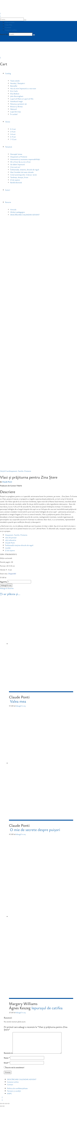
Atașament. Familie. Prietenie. (16, 535)
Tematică (8, 147)
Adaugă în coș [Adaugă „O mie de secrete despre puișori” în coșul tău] (20, 834)
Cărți (2, 471)
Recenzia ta (8, 1053)
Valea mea (18, 701)
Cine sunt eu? (15, 167)
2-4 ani (13, 131)
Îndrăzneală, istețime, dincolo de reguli (24, 169)
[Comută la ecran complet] (6, 1103)
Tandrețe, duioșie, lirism (19, 177)
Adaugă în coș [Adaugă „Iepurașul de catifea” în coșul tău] (20, 1012)
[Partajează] (3, 1103)
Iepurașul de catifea (46, 1007)
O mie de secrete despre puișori (35, 829)
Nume (7, 1058)
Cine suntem (10, 22)
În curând (13, 114)
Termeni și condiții (14, 1091)
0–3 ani (13, 129)
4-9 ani (6, 471)
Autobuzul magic (16, 101)
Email (6, 1062)
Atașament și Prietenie (18, 156)
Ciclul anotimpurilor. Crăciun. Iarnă (23, 174)
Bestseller (13, 86)
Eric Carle (14, 91)
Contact (8, 27)
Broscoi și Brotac (16, 106)
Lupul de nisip (15, 111)
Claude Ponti (7, 481)
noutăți (8, 548)
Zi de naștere (15, 180)
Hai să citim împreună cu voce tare (23, 88)
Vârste (7, 121)
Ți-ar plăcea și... (10, 594)
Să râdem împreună (17, 164)
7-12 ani (13, 139)
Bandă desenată (16, 182)
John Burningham (16, 96)
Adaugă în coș (6, 585)
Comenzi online (11, 30)
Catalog (8, 73)
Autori (7, 190)
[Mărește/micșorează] (8, 1103)
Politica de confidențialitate (17, 1088)
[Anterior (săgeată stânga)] (1, 1106)
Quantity (3, 581)
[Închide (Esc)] (1, 1103)
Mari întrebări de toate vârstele (21, 172)
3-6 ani (13, 134)
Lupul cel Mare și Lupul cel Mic (21, 98)
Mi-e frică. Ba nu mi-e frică (20, 162)
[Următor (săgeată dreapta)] (3, 1106)
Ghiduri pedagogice (17, 212)
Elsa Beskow (14, 93)
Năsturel (13, 109)
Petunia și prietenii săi (18, 104)
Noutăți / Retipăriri (17, 83)
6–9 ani (13, 136)
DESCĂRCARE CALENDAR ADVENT (25, 214)
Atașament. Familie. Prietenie (20, 471)
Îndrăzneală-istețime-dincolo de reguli (19, 545)
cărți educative (10, 540)
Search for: (4, 34)
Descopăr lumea (16, 154)
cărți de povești (11, 537)
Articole (13, 209)
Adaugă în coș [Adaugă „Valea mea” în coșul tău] (20, 706)
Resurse (8, 202)
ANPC (9, 1093)
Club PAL (8, 25)
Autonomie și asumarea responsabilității (25, 159)
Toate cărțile (15, 80)
